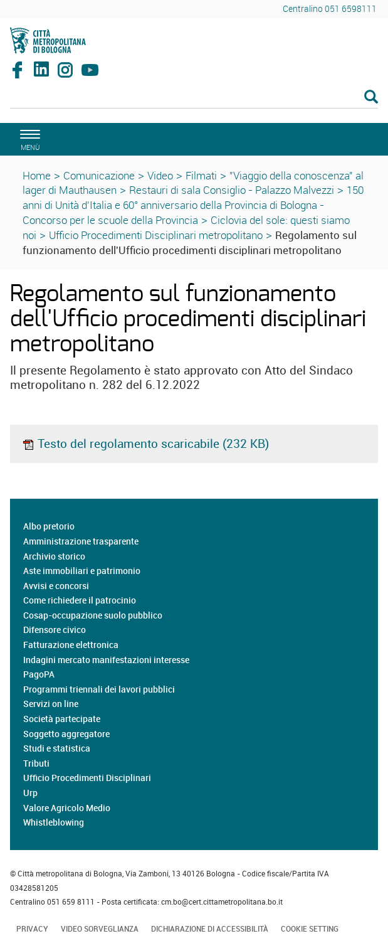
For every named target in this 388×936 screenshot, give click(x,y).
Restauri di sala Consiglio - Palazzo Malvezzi (231, 190)
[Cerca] (194, 98)
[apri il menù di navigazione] (28, 138)
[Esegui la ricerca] (371, 97)
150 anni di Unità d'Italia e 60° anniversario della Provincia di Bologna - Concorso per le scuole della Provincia (193, 205)
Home (37, 175)
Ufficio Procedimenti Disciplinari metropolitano (156, 235)
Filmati (201, 175)
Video (160, 175)
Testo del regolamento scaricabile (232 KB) (145, 443)
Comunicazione (99, 175)
